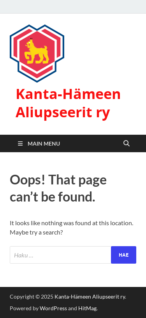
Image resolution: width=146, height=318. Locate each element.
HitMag (87, 308)
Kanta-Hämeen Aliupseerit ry (68, 103)
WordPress (53, 308)
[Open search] (126, 144)
